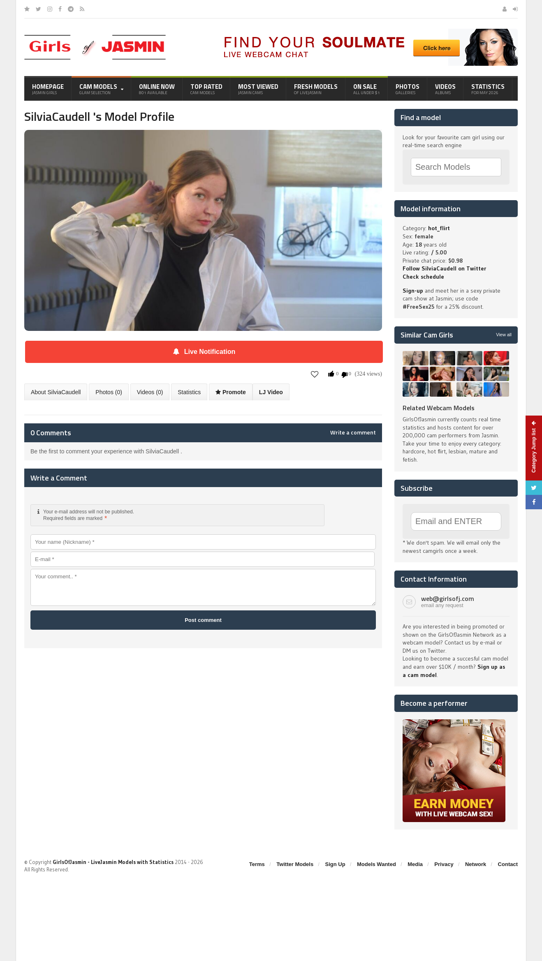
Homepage (48, 89)
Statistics (488, 89)
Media (415, 864)
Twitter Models (294, 864)
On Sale (366, 89)
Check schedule (423, 276)
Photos (407, 89)
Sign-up (413, 290)
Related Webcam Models (439, 408)
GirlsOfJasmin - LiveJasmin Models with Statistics (113, 862)
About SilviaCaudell (56, 392)
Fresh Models (316, 89)
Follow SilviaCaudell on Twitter (444, 268)
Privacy (443, 864)
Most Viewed (258, 89)
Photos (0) (108, 392)
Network (475, 864)
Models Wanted (376, 864)
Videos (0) (150, 392)
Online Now (157, 89)
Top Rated (206, 89)
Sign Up (335, 864)
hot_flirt (439, 228)
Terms (257, 864)
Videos (445, 89)
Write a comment (353, 432)
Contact (508, 864)
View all (504, 334)
